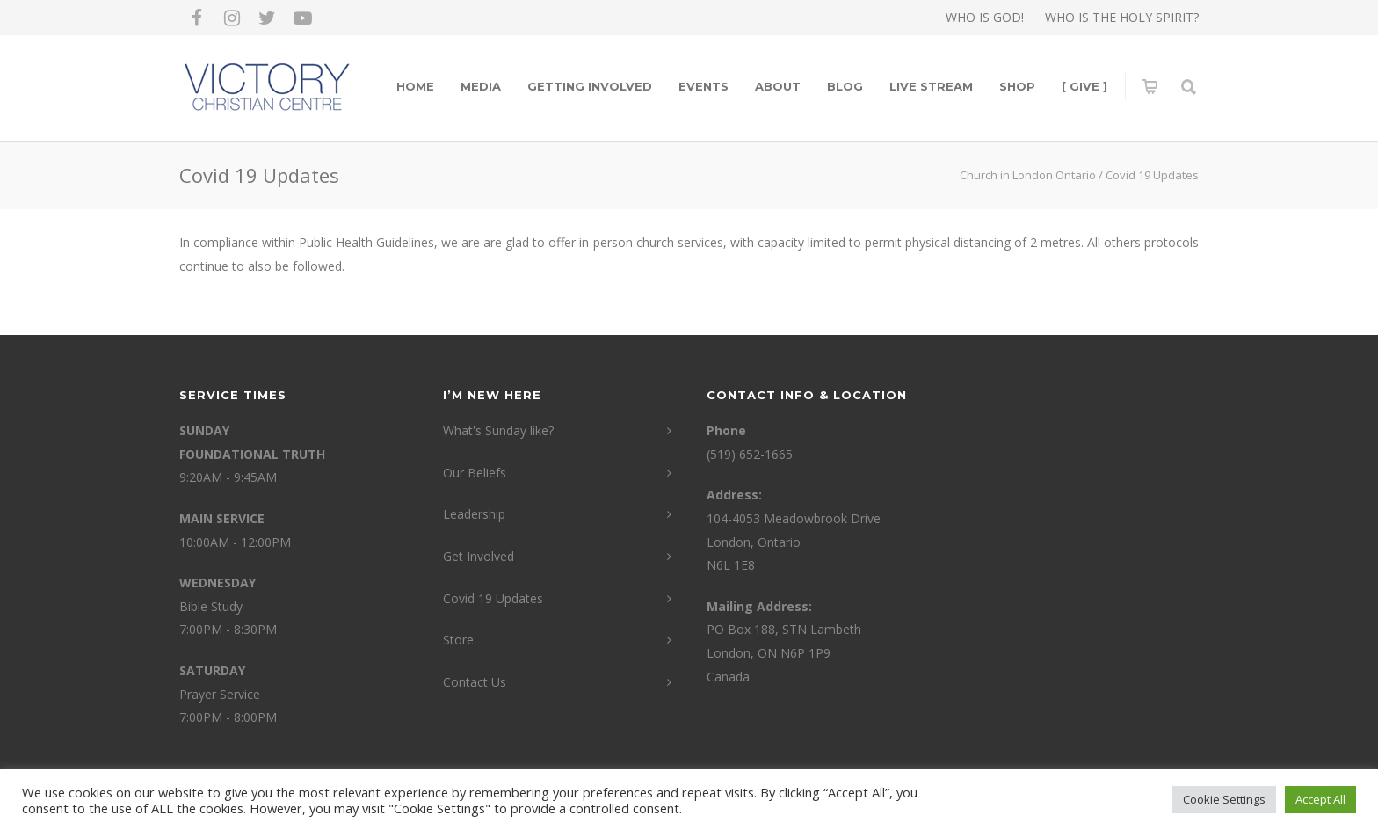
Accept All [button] (1320, 799)
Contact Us (474, 681)
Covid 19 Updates (493, 598)
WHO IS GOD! (985, 17)
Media (481, 86)
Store (458, 639)
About (778, 86)
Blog (845, 86)
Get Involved (478, 556)
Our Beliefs (474, 472)
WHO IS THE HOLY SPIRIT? (1122, 17)
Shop (1017, 86)
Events (703, 86)
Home (415, 86)
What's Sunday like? (498, 430)
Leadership (474, 514)
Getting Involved (589, 86)
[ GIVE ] (1084, 86)
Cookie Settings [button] (1224, 799)
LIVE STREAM (931, 86)
